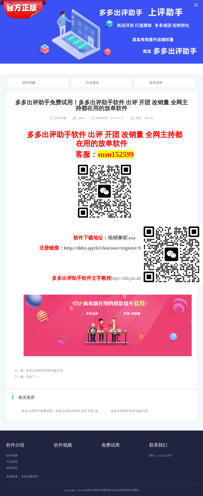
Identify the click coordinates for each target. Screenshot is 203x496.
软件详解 (29, 82)
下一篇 (26, 376)
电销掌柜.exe (122, 237)
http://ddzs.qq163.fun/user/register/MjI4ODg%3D (117, 248)
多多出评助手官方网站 (125, 490)
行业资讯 (92, 82)
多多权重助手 (29, 476)
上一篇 (38, 370)
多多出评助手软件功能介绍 (129, 411)
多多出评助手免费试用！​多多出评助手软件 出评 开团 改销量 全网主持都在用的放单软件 (82, 411)
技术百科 (156, 82)
